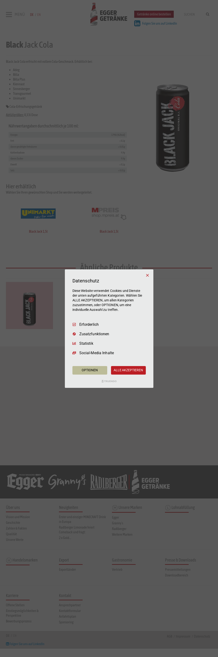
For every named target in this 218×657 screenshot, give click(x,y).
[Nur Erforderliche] (147, 275)
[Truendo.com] (109, 381)
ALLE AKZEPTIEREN (128, 370)
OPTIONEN (90, 370)
